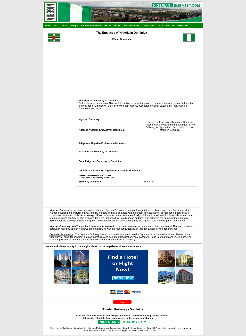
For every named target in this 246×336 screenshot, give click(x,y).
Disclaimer (183, 25)
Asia (56, 25)
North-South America (91, 25)
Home (47, 25)
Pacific (107, 25)
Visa (161, 25)
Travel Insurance (131, 25)
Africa (64, 25)
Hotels (117, 25)
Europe (74, 25)
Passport (170, 25)
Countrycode (149, 25)
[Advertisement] (58, 117)
